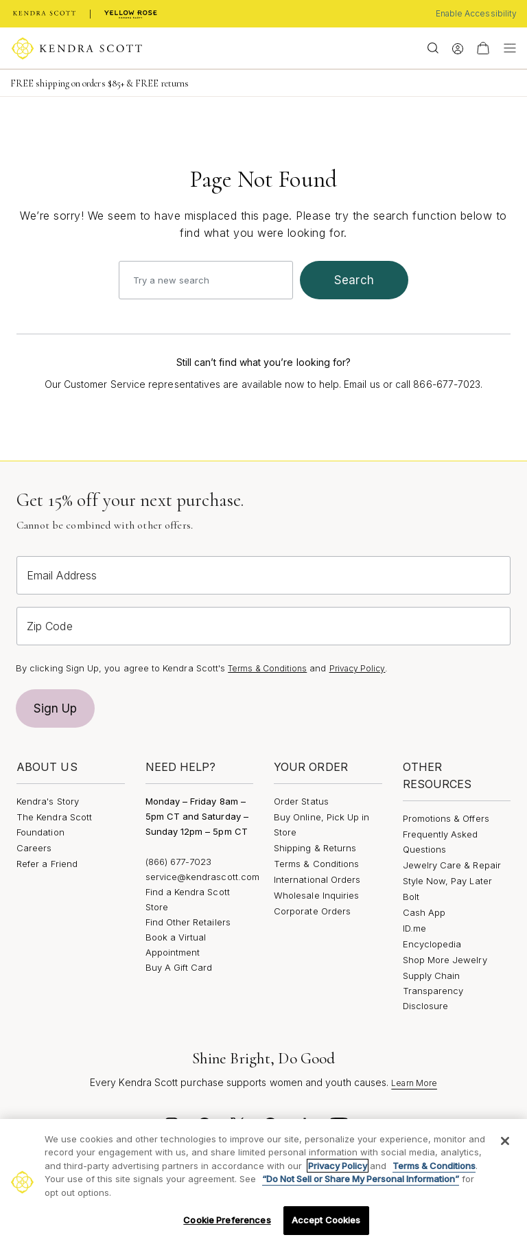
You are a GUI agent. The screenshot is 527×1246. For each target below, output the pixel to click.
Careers (33, 847)
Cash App (424, 912)
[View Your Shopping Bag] (483, 48)
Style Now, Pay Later (447, 880)
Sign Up (56, 708)
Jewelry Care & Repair (452, 864)
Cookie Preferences (226, 1219)
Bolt (411, 896)
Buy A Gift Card (179, 967)
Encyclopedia (432, 943)
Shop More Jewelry (445, 959)
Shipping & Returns (315, 847)
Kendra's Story (47, 801)
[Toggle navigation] (506, 48)
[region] (263, 1182)
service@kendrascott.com (202, 876)
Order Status (301, 801)
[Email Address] (263, 575)
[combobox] (206, 280)
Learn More (414, 1083)
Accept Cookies (326, 1219)
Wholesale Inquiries (316, 895)
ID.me (414, 928)
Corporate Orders (312, 910)
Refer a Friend (47, 863)
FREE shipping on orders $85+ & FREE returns (99, 83)
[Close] (505, 1141)
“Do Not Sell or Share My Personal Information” (360, 1178)
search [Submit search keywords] (354, 280)
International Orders (317, 879)
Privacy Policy (357, 668)
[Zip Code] (263, 626)
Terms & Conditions (267, 668)
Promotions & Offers (446, 818)
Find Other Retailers (188, 921)
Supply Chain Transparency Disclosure (433, 990)
